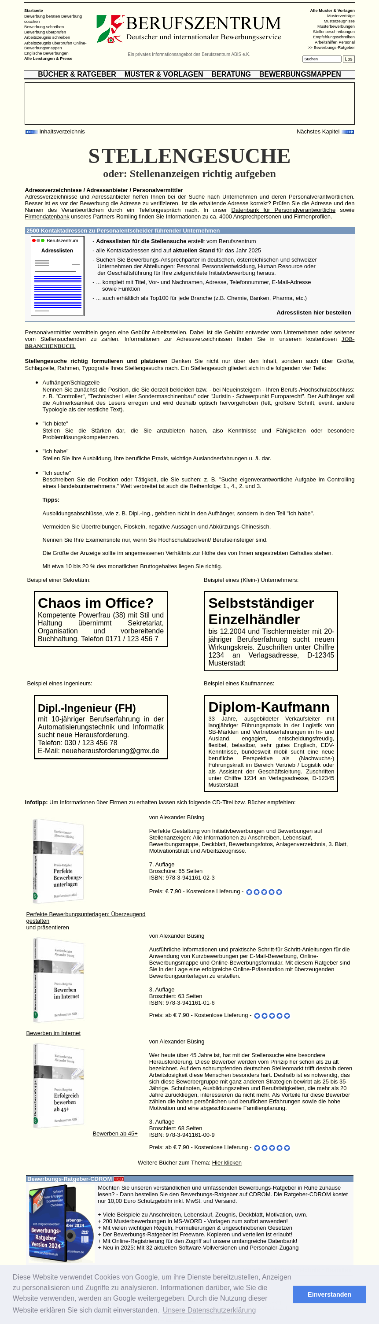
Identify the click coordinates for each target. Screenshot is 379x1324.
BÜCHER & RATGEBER (77, 74)
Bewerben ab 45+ (115, 1133)
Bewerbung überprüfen (45, 32)
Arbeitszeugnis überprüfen (48, 43)
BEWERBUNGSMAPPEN (300, 74)
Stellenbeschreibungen (334, 32)
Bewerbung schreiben (44, 27)
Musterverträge (341, 16)
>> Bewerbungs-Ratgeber (331, 47)
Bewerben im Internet (53, 1033)
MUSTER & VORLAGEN (164, 74)
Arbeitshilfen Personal (335, 42)
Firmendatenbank (47, 216)
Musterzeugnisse (339, 21)
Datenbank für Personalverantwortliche (284, 210)
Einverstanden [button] (329, 1294)
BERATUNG (230, 74)
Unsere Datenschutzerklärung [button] (209, 1310)
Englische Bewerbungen (46, 53)
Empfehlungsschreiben (334, 37)
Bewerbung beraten (42, 16)
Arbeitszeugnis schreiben (47, 37)
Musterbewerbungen (336, 26)
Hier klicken (227, 1162)
